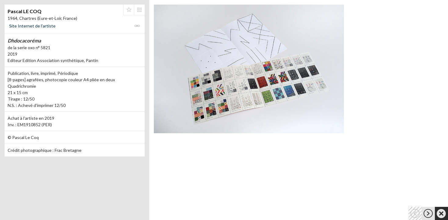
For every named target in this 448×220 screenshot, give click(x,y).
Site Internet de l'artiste (32, 25)
